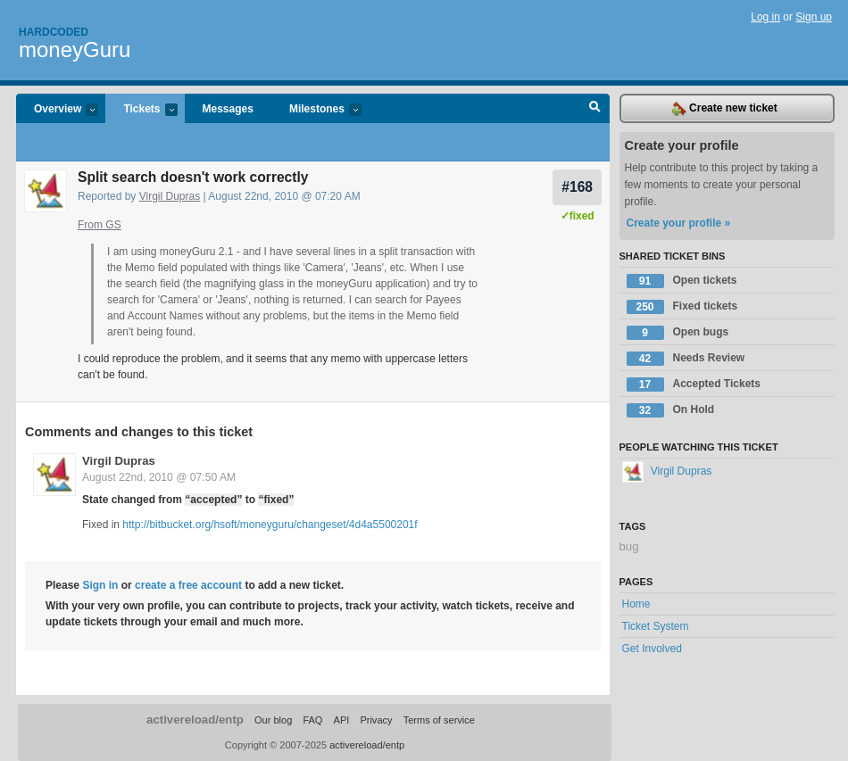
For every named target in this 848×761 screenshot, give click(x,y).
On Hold (671, 410)
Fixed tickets (682, 307)
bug (629, 546)
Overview (57, 110)
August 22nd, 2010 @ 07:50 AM (159, 477)
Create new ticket (724, 109)
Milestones (316, 110)
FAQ (312, 720)
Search (595, 109)
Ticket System (655, 626)
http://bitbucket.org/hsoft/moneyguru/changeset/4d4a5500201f (269, 524)
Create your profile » (679, 223)
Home (636, 604)
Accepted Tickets (694, 384)
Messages (228, 109)
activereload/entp (195, 719)
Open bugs (678, 333)
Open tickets (682, 281)
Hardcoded (53, 32)
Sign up (813, 17)
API (342, 720)
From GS (99, 225)
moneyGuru (74, 49)
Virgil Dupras (169, 196)
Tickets (141, 110)
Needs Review (686, 359)
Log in (765, 17)
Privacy (376, 720)
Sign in (100, 585)
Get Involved (652, 648)
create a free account (188, 585)
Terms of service (439, 720)
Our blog (273, 720)
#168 (577, 186)
